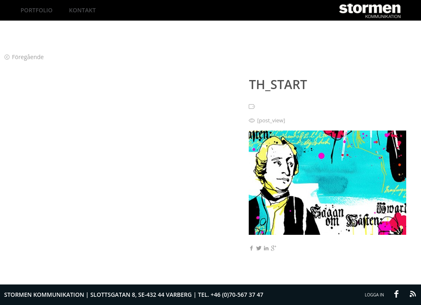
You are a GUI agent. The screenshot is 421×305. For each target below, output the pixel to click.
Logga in (374, 295)
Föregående (24, 57)
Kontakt (82, 10)
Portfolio (37, 10)
